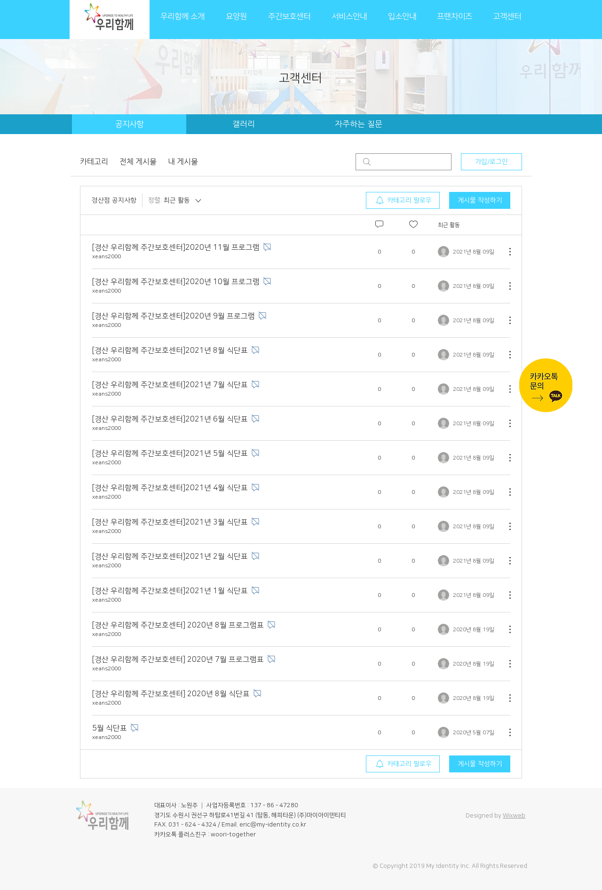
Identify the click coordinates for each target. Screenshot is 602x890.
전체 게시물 (138, 161)
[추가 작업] (505, 251)
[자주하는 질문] (358, 124)
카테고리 (94, 161)
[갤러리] (243, 124)
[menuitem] (403, 200)
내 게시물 (183, 161)
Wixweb (514, 815)
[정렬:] (175, 200)
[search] (404, 161)
